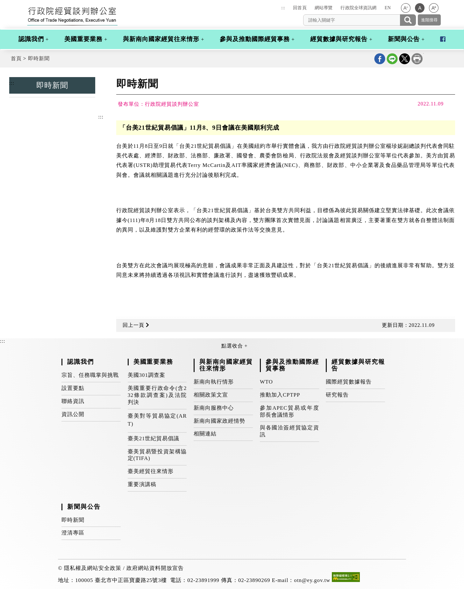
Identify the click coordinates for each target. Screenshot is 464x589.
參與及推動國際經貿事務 (255, 39)
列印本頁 (417, 58)
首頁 (16, 58)
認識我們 (31, 39)
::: (283, 7)
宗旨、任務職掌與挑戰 (90, 375)
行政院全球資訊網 (358, 7)
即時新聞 (39, 58)
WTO (266, 382)
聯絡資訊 (72, 401)
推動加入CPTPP (280, 395)
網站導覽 (324, 7)
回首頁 (299, 7)
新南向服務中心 (214, 408)
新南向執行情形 (214, 382)
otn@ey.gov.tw (312, 580)
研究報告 (337, 395)
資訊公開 (72, 414)
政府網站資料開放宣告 (155, 568)
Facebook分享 (379, 58)
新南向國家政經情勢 (219, 421)
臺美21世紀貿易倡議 (154, 438)
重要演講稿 (142, 484)
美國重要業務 (83, 39)
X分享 (404, 58)
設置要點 (72, 388)
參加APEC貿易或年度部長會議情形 (289, 411)
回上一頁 (136, 325)
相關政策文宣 (211, 395)
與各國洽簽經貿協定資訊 (289, 431)
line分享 (392, 58)
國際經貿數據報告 (349, 382)
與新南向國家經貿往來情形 (161, 39)
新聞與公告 (404, 39)
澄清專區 (72, 533)
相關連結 (205, 434)
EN (388, 7)
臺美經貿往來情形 (151, 471)
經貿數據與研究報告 (339, 39)
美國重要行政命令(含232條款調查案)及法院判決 (157, 395)
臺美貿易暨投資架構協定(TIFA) (157, 455)
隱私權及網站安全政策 (92, 568)
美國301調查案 (146, 375)
